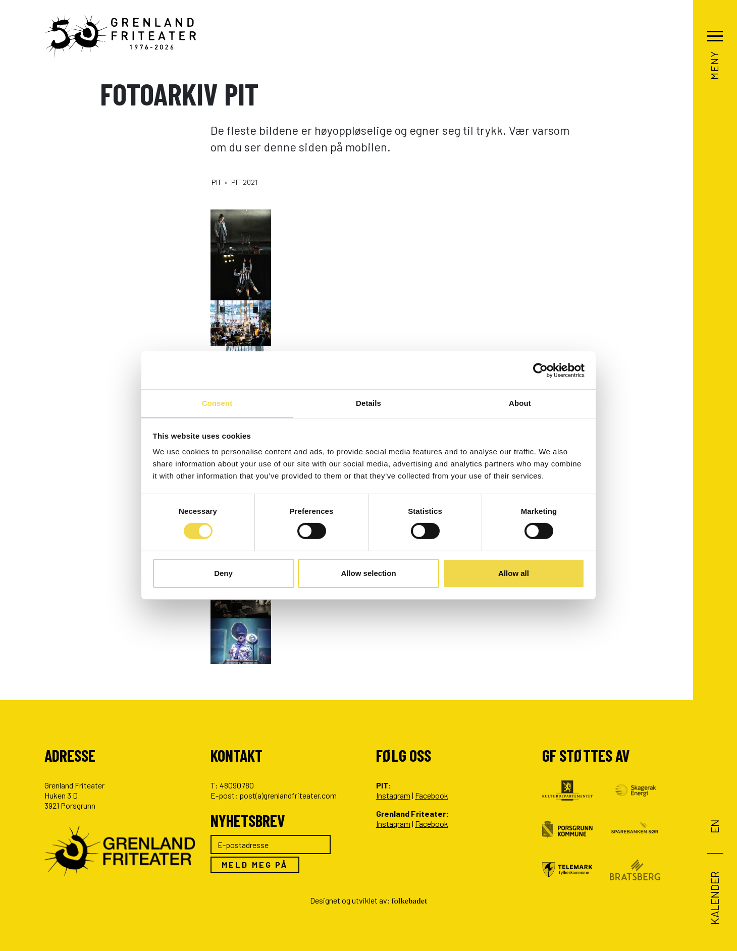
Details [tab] (368, 402)
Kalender (714, 897)
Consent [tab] (217, 402)
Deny (223, 573)
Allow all (513, 573)
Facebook (431, 795)
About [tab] (520, 402)
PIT (217, 182)
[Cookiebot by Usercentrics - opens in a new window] (540, 370)
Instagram (393, 795)
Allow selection (368, 573)
